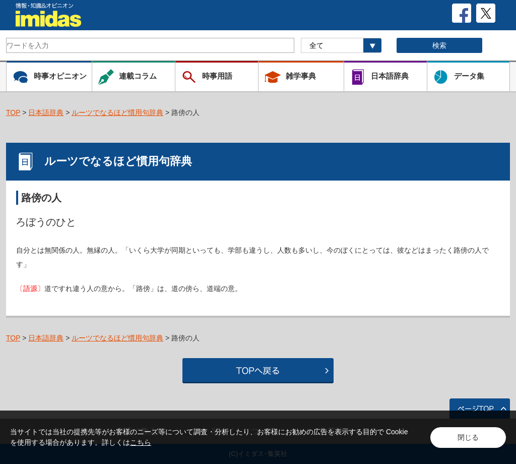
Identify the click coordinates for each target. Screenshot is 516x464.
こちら (140, 442)
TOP (13, 112)
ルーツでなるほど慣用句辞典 (117, 112)
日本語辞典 (45, 112)
